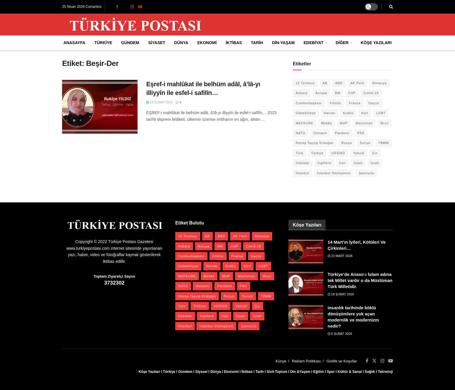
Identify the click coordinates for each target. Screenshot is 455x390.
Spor (331, 372)
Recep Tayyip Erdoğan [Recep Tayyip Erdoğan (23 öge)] (314, 143)
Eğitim (318, 372)
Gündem (130, 42)
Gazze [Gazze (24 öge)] (374, 103)
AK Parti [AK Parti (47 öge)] (357, 83)
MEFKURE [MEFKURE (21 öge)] (304, 123)
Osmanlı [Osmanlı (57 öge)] (320, 133)
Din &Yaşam (300, 372)
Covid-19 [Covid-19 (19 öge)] (371, 93)
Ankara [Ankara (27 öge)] (302, 93)
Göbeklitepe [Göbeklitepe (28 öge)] (306, 113)
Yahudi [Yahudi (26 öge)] (358, 153)
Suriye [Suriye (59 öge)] (365, 143)
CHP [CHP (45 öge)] (352, 93)
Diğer (342, 42)
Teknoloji (385, 372)
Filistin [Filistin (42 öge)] (335, 103)
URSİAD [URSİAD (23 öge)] (338, 153)
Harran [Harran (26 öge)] (329, 113)
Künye (281, 361)
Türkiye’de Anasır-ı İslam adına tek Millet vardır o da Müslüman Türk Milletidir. (360, 280)
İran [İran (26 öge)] (342, 163)
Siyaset (156, 42)
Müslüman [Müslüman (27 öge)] (364, 123)
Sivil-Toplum (277, 372)
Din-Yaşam (283, 42)
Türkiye (103, 42)
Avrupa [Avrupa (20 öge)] (321, 93)
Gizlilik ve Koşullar (341, 361)
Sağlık (370, 372)
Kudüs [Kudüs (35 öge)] (348, 113)
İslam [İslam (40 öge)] (358, 163)
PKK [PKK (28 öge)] (361, 133)
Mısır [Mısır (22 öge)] (384, 123)
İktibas (234, 42)
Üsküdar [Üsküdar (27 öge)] (303, 163)
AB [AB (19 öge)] (325, 83)
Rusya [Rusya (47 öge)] (346, 143)
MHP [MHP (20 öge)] (344, 123)
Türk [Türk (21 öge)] (299, 153)
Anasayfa (74, 42)
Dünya (181, 42)
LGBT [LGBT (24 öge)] (381, 113)
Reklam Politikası (306, 361)
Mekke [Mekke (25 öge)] (326, 123)
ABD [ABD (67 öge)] (339, 83)
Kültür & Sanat (349, 372)
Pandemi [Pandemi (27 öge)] (342, 133)
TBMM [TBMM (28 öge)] (383, 143)
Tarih (257, 42)
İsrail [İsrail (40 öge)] (375, 163)
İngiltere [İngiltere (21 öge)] (324, 163)
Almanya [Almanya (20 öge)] (379, 83)
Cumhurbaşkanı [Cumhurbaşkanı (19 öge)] (309, 103)
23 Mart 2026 (340, 256)
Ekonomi (207, 42)
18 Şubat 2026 (341, 294)
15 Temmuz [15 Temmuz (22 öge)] (305, 83)
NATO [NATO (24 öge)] (301, 133)
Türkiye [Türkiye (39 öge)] (317, 153)
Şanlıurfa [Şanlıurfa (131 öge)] (366, 173)
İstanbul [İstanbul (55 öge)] (302, 173)
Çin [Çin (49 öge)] (375, 153)
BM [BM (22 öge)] (337, 93)
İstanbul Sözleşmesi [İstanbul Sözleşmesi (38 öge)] (334, 173)
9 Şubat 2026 (340, 333)
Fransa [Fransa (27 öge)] (355, 103)
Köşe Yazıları (376, 42)
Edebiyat (313, 42)
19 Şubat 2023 (159, 102)
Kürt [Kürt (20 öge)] (364, 113)
